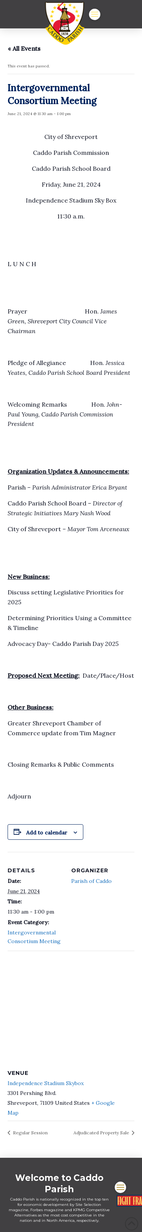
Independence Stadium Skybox (46, 1083)
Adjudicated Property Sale (101, 1132)
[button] (94, 14)
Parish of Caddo (91, 881)
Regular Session (30, 1132)
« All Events (24, 48)
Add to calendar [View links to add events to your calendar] (46, 832)
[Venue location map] (71, 1005)
